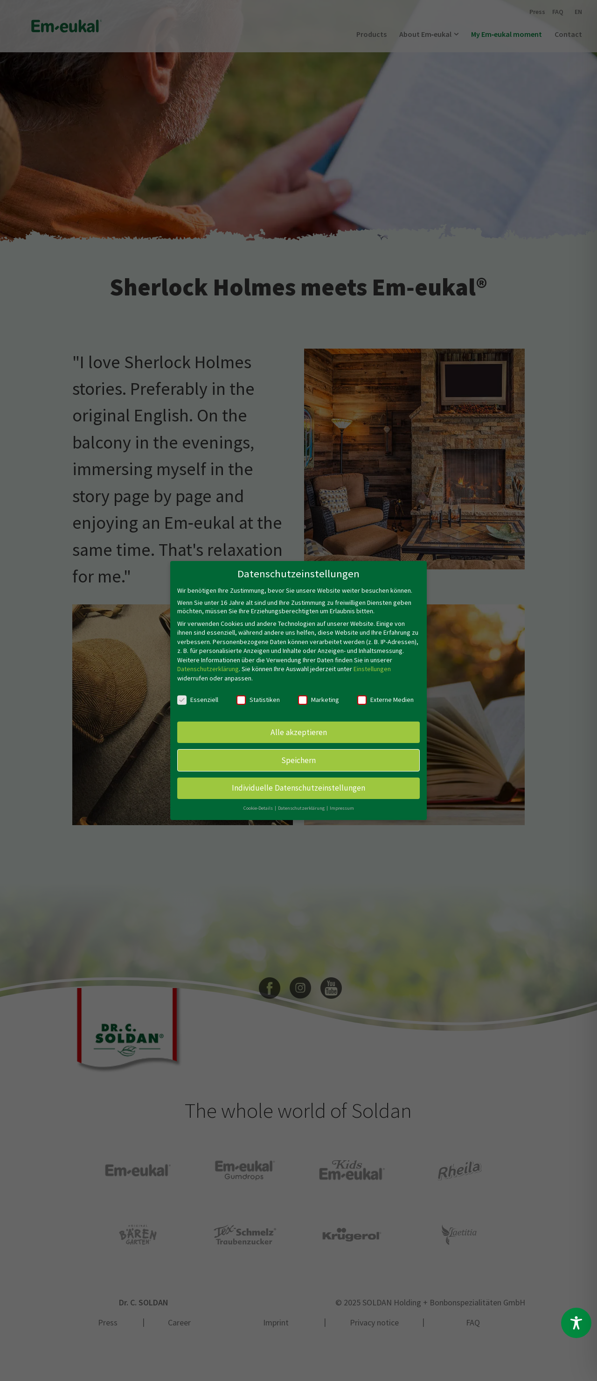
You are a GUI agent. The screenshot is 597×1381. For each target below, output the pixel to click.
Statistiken (258, 699)
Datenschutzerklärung (208, 668)
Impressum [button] (342, 808)
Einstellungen (372, 668)
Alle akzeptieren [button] (299, 731)
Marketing (318, 699)
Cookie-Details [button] (258, 808)
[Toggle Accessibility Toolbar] (576, 1323)
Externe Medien (385, 699)
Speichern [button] (298, 759)
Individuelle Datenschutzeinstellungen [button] (298, 787)
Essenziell (197, 699)
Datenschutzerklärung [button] (302, 808)
